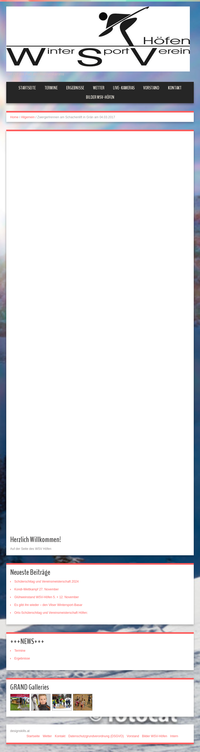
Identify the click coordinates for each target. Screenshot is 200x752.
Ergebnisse (75, 88)
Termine (51, 88)
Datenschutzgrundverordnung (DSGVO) (96, 736)
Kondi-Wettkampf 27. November (36, 589)
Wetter (98, 88)
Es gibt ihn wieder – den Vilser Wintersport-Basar (48, 605)
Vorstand (151, 88)
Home (14, 117)
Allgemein (28, 117)
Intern (174, 736)
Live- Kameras (124, 88)
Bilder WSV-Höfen (100, 97)
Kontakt (175, 88)
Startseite (27, 88)
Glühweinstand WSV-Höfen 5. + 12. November (46, 597)
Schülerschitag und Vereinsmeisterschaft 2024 (46, 581)
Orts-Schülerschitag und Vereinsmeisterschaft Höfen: (51, 613)
